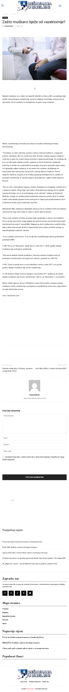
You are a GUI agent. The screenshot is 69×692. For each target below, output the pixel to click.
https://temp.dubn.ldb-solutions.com (34, 398)
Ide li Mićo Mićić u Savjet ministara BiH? (51, 368)
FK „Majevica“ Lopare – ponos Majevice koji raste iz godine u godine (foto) (29, 564)
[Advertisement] (34, 124)
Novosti (13, 14)
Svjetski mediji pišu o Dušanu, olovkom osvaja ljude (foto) (17, 369)
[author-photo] (34, 391)
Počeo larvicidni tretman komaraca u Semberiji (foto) (22, 542)
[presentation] (18, 468)
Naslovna (5, 14)
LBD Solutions (30, 689)
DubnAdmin (9, 26)
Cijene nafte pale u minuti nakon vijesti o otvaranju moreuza (24, 553)
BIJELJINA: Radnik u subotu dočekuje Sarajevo (19, 547)
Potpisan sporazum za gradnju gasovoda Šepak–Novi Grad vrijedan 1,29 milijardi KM (33, 558)
